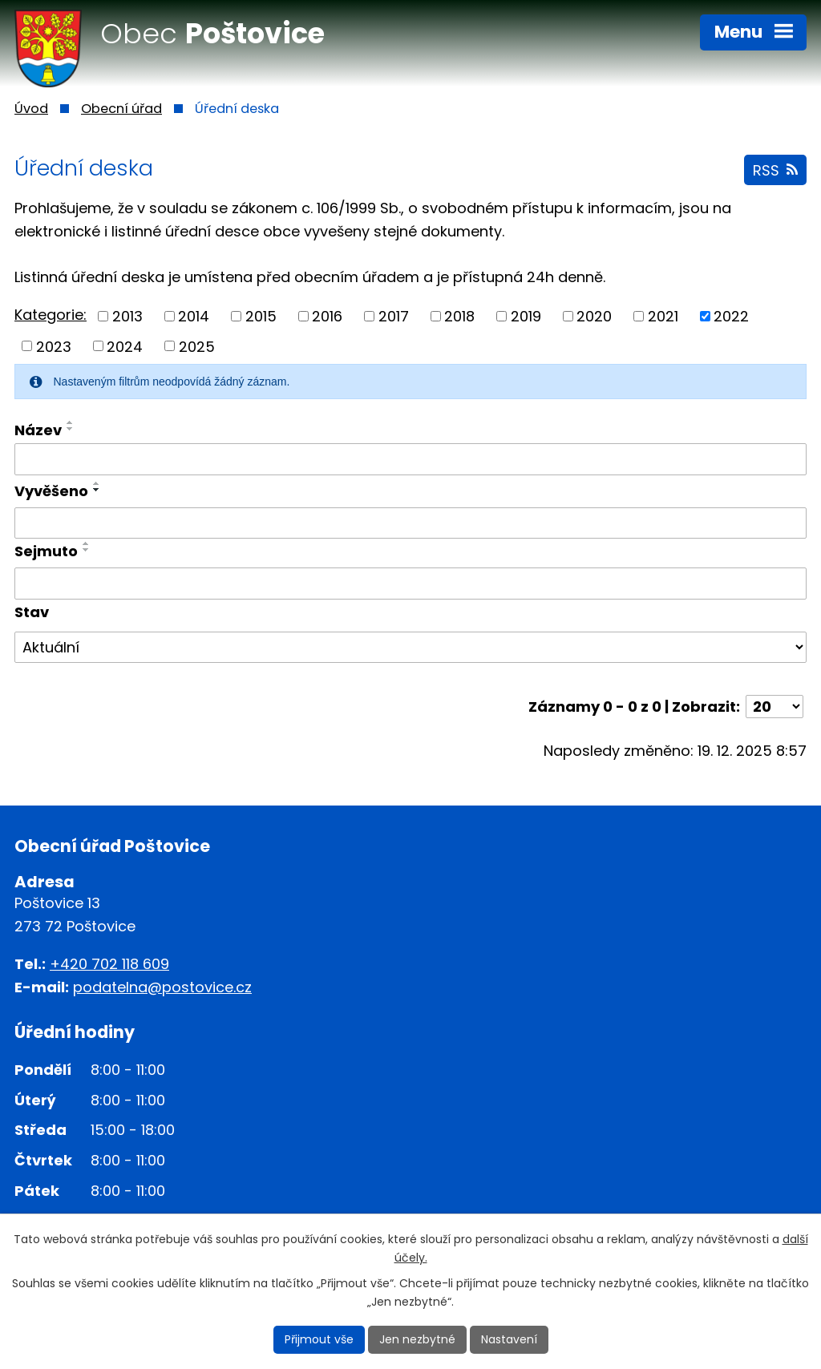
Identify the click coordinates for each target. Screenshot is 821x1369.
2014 (193, 316)
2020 (594, 316)
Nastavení (509, 1339)
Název (38, 430)
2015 (261, 316)
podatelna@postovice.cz (162, 987)
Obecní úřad (121, 108)
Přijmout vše (319, 1339)
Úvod (31, 108)
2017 (393, 316)
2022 (731, 316)
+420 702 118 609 (109, 964)
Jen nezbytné (417, 1339)
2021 (663, 316)
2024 (125, 346)
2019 (526, 316)
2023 (53, 346)
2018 (459, 316)
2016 (327, 316)
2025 (197, 346)
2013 (127, 316)
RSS (775, 170)
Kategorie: (50, 315)
